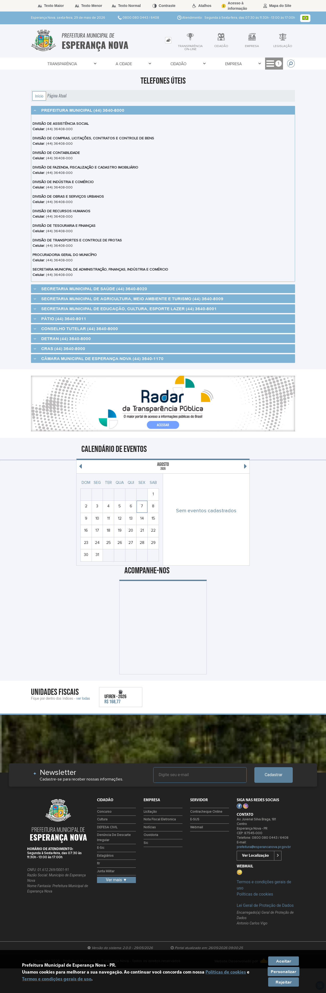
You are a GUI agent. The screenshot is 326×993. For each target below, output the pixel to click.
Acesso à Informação (250, 64)
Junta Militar (105, 871)
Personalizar (283, 971)
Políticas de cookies (255, 894)
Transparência (62, 64)
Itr (98, 863)
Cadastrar (273, 774)
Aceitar (283, 961)
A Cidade (111, 64)
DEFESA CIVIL (107, 827)
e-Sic (100, 848)
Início (39, 95)
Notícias (150, 827)
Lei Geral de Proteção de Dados (265, 905)
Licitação (150, 811)
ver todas (83, 698)
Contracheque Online (206, 811)
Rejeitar (284, 982)
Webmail (196, 827)
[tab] (168, 40)
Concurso (104, 811)
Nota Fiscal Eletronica (160, 819)
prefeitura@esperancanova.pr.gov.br (264, 847)
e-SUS (194, 819)
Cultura (102, 819)
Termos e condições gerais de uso (56, 979)
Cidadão (152, 64)
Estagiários (105, 855)
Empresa (195, 64)
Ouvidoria (151, 835)
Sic (146, 843)
